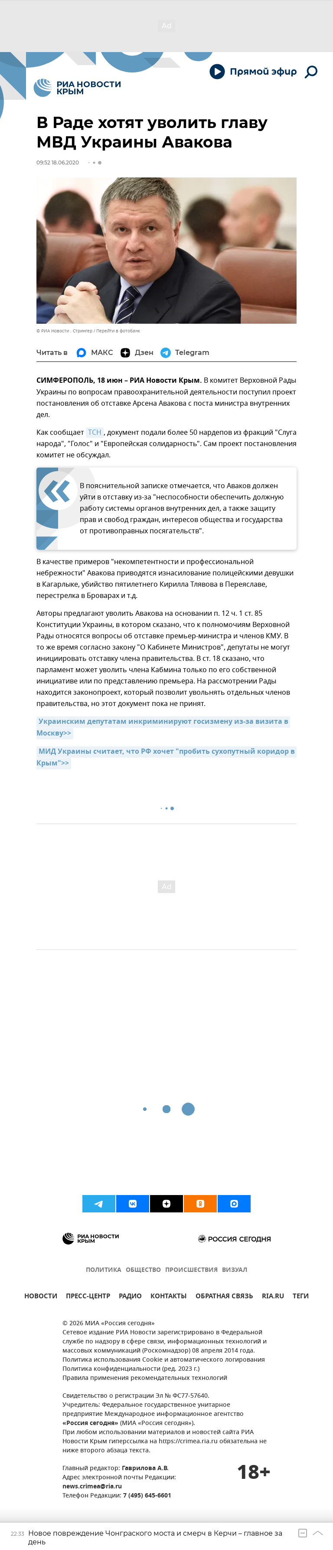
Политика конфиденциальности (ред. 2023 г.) (130, 1369)
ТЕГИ (301, 1297)
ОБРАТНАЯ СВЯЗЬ (224, 1297)
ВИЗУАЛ (234, 1270)
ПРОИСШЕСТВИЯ (191, 1270)
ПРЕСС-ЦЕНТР (88, 1297)
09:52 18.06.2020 (57, 162)
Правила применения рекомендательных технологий (144, 1378)
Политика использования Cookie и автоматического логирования (163, 1360)
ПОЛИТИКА (103, 1270)
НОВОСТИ (40, 1297)
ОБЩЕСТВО (143, 1270)
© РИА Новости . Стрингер (64, 331)
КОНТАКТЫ (168, 1297)
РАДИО (130, 1297)
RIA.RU (273, 1297)
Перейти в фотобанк (118, 331)
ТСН (94, 432)
